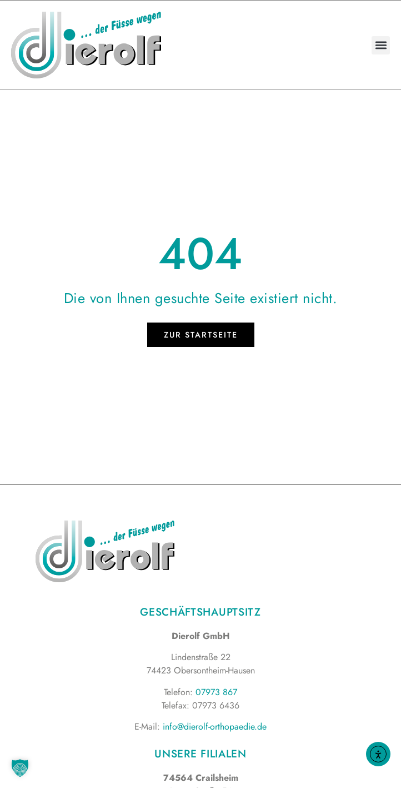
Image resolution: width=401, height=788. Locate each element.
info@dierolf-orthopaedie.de (215, 726)
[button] (381, 45)
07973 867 (216, 692)
